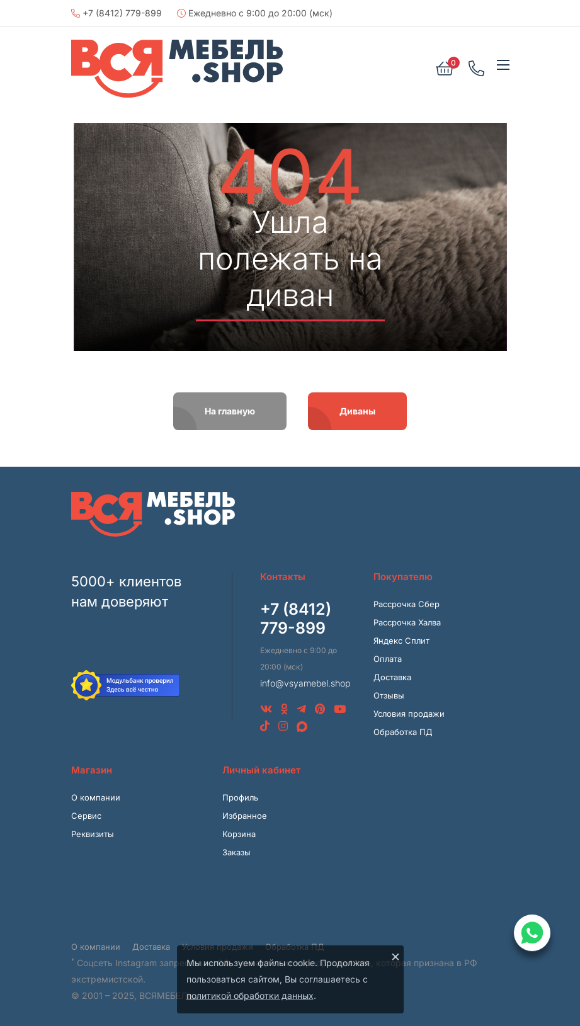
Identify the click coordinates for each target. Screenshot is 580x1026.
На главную (230, 411)
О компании (95, 797)
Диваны (357, 411)
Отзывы (388, 695)
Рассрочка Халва (407, 622)
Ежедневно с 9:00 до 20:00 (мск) (255, 13)
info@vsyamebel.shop (305, 683)
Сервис (86, 816)
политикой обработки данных (250, 995)
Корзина (239, 834)
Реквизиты (92, 834)
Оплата (387, 659)
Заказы (236, 852)
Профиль (240, 797)
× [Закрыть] (395, 956)
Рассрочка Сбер (406, 604)
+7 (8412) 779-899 (116, 13)
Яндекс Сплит (401, 641)
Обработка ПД (403, 732)
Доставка (392, 677)
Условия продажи (409, 714)
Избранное (244, 816)
